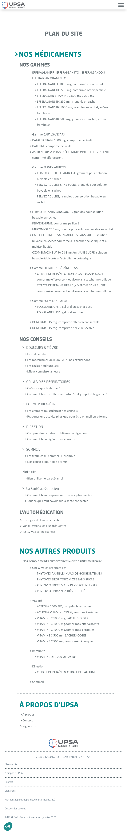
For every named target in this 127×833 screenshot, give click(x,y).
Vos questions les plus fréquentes (44, 526)
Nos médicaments (50, 54)
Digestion (38, 666)
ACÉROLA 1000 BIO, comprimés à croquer (64, 606)
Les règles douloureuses (43, 366)
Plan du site (11, 764)
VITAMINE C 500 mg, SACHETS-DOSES (61, 635)
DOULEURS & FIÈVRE (42, 347)
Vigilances (29, 726)
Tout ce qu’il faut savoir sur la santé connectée (57, 501)
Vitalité (37, 600)
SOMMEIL (33, 449)
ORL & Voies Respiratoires (49, 568)
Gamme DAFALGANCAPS (48, 134)
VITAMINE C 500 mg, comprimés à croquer (65, 641)
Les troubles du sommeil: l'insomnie (51, 456)
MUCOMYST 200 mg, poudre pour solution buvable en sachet (72, 229)
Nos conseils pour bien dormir (47, 462)
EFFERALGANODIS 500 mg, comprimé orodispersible (71, 90)
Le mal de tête (36, 354)
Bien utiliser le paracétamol (45, 478)
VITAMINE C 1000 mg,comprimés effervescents (68, 624)
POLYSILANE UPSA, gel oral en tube (60, 312)
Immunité (38, 651)
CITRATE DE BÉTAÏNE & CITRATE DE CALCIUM (66, 672)
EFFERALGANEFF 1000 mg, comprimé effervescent (70, 84)
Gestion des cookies (15, 808)
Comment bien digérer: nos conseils (51, 439)
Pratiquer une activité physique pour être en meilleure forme (67, 416)
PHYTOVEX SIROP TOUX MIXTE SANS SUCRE (65, 579)
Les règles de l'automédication (42, 520)
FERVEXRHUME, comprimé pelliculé (55, 223)
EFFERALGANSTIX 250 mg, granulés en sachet (67, 101)
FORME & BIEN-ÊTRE (41, 404)
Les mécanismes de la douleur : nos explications (58, 360)
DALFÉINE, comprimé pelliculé (51, 146)
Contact (27, 720)
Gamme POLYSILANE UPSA (49, 301)
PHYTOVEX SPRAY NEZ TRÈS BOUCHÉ (61, 591)
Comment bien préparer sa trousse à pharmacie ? (60, 495)
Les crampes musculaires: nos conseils (52, 411)
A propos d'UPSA (14, 772)
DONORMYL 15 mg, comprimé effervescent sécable (65, 322)
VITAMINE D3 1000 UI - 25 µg (56, 657)
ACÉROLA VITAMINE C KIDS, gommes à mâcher (67, 612)
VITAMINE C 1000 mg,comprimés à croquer (65, 630)
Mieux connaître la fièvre (43, 371)
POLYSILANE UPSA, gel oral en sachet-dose (64, 306)
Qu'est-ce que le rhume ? (43, 388)
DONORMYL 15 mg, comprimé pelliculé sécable (63, 328)
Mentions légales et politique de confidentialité (30, 799)
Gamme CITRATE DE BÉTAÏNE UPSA (55, 268)
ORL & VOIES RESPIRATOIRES (48, 382)
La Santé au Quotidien (42, 488)
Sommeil (38, 682)
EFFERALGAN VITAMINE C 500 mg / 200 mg (65, 95)
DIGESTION (34, 427)
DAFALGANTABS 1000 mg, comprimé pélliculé (62, 140)
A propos (28, 714)
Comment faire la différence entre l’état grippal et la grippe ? (67, 394)
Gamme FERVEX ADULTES (49, 167)
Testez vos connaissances (38, 531)
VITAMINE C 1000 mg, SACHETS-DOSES (62, 618)
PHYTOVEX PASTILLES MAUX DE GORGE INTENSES (69, 573)
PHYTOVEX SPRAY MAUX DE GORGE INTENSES (67, 585)
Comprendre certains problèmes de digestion (57, 433)
